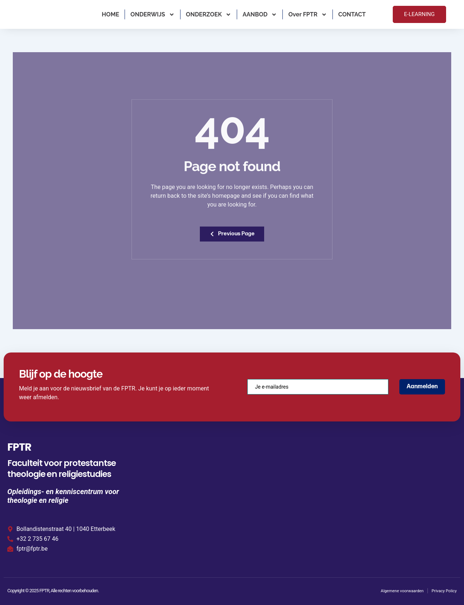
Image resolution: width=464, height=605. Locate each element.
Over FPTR (307, 14)
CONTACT (352, 14)
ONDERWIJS (152, 14)
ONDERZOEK (208, 14)
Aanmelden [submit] (422, 385)
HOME (110, 14)
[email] (317, 385)
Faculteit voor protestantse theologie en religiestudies (61, 467)
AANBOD (260, 14)
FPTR (23, 444)
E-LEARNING (419, 14)
